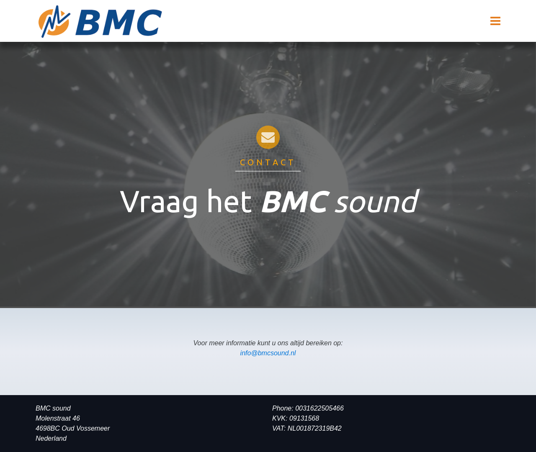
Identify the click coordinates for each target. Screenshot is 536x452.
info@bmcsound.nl (268, 353)
